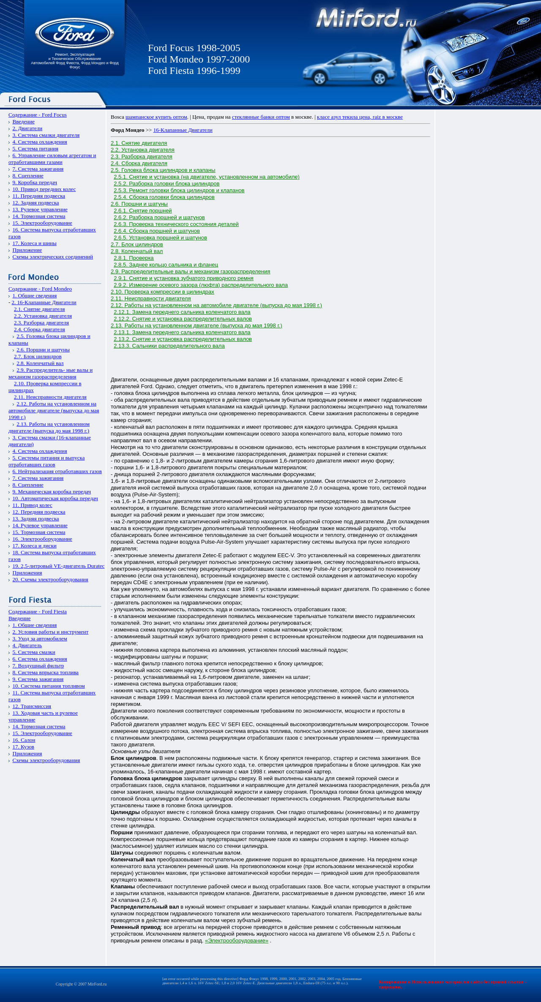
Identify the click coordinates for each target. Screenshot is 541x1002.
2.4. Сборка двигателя (39, 329)
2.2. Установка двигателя (43, 316)
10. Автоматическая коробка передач (55, 498)
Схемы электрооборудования (46, 760)
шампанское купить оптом (156, 117)
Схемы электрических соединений (53, 256)
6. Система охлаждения (40, 659)
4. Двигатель (27, 645)
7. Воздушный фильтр (38, 665)
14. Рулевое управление (40, 525)
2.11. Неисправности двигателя (50, 397)
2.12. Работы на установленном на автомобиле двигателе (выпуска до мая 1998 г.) (53, 410)
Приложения (27, 572)
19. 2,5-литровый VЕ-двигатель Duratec (59, 566)
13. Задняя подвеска (36, 518)
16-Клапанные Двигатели (183, 130)
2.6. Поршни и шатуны (43, 349)
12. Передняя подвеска (39, 512)
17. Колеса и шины (35, 243)
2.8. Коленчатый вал (39, 363)
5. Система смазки (34, 652)
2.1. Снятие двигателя (39, 309)
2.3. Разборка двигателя (41, 322)
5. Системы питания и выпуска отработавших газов (46, 461)
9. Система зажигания (38, 679)
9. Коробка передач (35, 182)
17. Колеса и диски (35, 545)
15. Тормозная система (39, 532)
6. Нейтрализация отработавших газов (57, 471)
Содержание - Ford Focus (37, 115)
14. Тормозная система (39, 216)
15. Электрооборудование (42, 223)
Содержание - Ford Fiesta (37, 611)
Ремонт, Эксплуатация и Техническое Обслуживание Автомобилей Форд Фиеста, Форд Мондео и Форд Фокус (75, 60)
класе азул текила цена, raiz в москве (360, 117)
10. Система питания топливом (49, 686)
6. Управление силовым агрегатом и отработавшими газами (52, 158)
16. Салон (24, 740)
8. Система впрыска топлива (46, 672)
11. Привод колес (32, 505)
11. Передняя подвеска (39, 196)
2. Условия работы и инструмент (51, 632)
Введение (24, 121)
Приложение (27, 250)
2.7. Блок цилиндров (38, 356)
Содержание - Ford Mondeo (40, 289)
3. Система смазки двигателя (46, 135)
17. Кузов (23, 746)
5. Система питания (35, 148)
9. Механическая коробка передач (52, 491)
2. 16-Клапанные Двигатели (44, 302)
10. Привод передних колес (44, 189)
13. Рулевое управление (40, 209)
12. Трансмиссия (32, 706)
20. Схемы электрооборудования (50, 579)
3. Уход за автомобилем (40, 638)
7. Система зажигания (38, 169)
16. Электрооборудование (42, 539)
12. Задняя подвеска (36, 202)
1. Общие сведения (35, 295)
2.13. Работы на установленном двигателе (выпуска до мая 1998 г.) (49, 427)
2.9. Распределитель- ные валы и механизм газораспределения (50, 373)
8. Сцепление (28, 175)
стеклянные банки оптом (261, 117)
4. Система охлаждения (40, 142)
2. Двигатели (28, 128)
